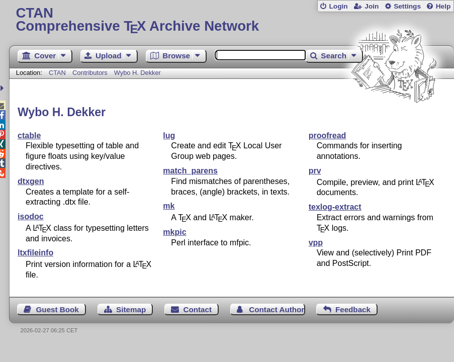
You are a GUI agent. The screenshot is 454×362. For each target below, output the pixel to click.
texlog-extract (335, 207)
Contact (197, 309)
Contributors (90, 72)
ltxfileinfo (35, 252)
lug (169, 135)
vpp (316, 242)
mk (168, 206)
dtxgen (31, 181)
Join (372, 6)
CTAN (57, 72)
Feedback (353, 309)
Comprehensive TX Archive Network (231, 20)
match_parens (190, 170)
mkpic (174, 232)
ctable (29, 135)
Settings (407, 6)
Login (338, 6)
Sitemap (131, 309)
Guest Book (57, 309)
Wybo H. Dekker (137, 72)
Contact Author (276, 309)
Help (443, 6)
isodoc (31, 216)
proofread (327, 135)
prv (315, 170)
